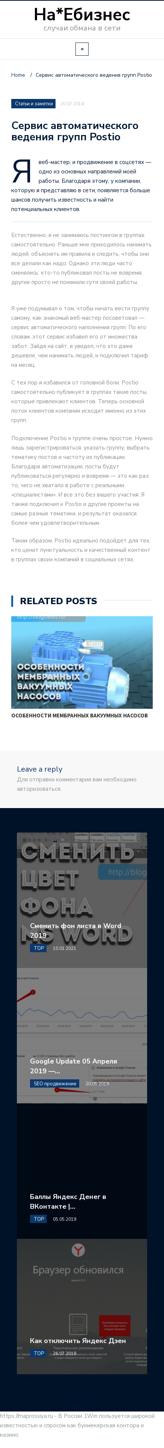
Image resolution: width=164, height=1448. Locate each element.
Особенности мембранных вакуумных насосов (79, 715)
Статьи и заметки (34, 103)
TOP (39, 948)
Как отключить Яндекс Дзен (78, 1340)
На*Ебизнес (82, 14)
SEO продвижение (55, 1083)
